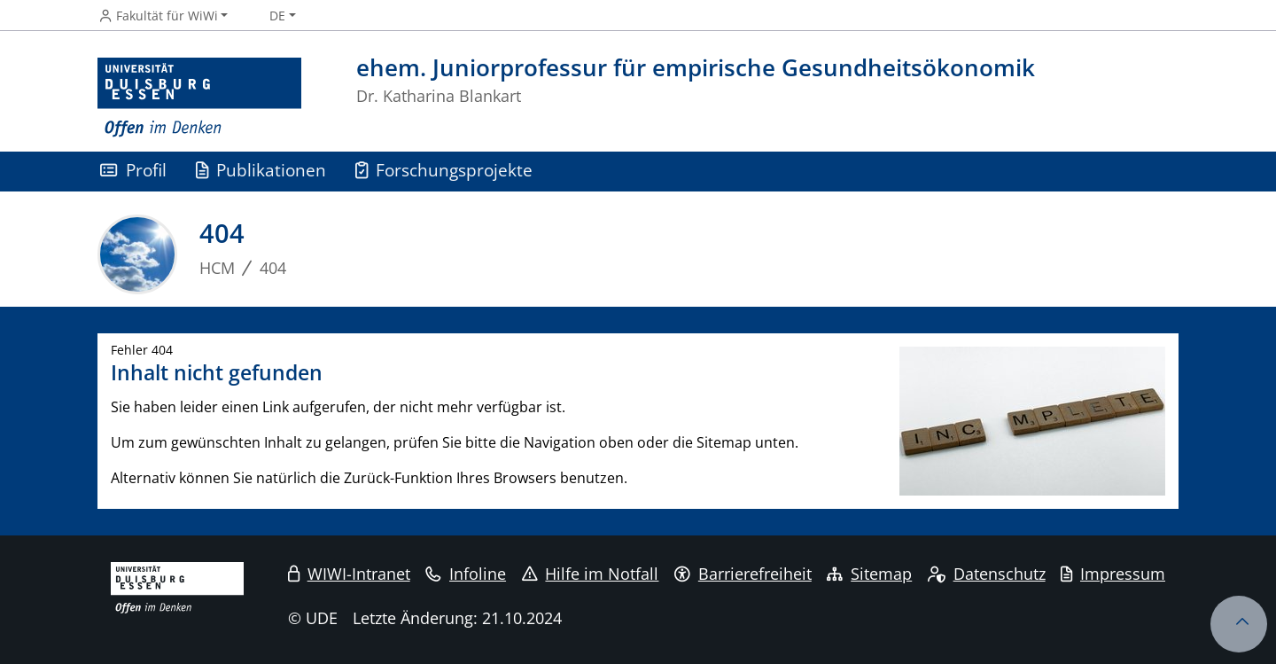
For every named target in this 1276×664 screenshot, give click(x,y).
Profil (133, 170)
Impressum (1113, 573)
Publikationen (261, 170)
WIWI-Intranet (349, 573)
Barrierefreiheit (743, 573)
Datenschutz (987, 573)
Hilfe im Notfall (590, 573)
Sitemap (869, 573)
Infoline (465, 573)
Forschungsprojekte (444, 170)
